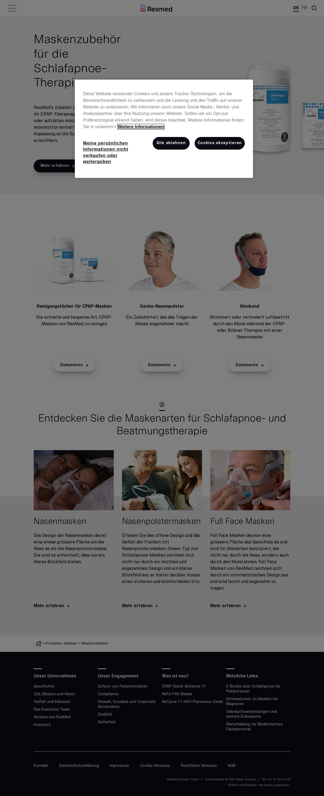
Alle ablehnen (171, 143)
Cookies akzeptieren (220, 143)
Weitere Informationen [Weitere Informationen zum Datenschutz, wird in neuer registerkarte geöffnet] (141, 126)
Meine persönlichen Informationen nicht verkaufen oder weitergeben (105, 152)
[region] (164, 129)
